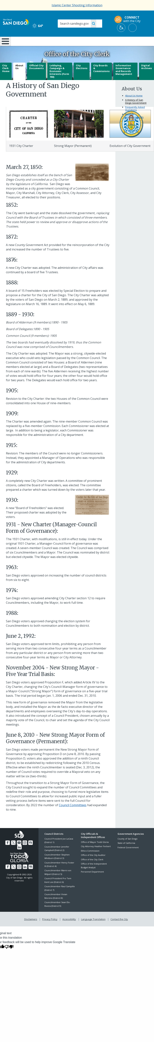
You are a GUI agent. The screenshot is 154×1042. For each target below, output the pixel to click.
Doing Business (67, 42)
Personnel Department (92, 881)
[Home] (4, 46)
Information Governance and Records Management (124, 79)
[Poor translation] (9, 956)
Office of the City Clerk (92, 869)
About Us (19, 76)
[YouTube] (16, 852)
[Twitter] (11, 852)
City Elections (81, 76)
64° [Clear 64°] (37, 25)
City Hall (141, 41)
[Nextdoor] (27, 852)
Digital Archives (146, 76)
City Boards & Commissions (101, 77)
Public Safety (116, 41)
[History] (28, 133)
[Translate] (121, 28)
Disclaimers (31, 928)
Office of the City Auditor (93, 864)
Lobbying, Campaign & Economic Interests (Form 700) (59, 80)
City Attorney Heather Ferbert (96, 856)
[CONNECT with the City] (128, 19)
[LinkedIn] (33, 852)
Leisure (21, 41)
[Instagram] (22, 852)
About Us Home (134, 105)
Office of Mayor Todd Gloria (95, 851)
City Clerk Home (5, 77)
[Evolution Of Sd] (130, 133)
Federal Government (128, 857)
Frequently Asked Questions (135, 118)
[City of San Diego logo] (16, 22)
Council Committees (72, 815)
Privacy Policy (50, 928)
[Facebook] (5, 852)
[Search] (80, 23)
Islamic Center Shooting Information (77, 5)
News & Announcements (134, 125)
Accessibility (69, 928)
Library (90, 41)
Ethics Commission (90, 860)
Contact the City (118, 928)
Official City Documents (36, 76)
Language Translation (93, 928)
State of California (126, 852)
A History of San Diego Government (135, 111)
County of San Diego (128, 848)
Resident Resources (45, 42)
